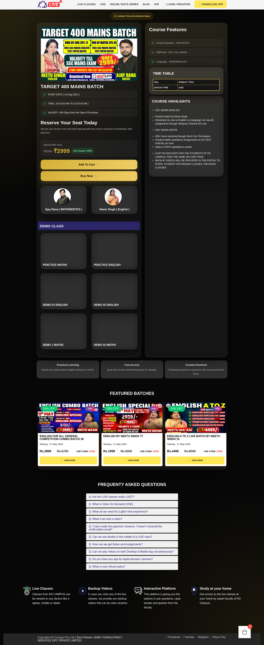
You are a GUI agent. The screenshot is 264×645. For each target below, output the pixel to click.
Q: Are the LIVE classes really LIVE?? (112, 496)
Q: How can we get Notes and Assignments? (116, 544)
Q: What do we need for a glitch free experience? (118, 511)
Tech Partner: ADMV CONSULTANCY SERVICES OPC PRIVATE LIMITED (80, 639)
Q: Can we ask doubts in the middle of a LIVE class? (120, 536)
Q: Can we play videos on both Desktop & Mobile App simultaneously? (131, 551)
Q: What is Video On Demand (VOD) (111, 504)
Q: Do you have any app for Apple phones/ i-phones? (121, 559)
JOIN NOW (68, 460)
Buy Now (89, 176)
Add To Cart (88, 164)
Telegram (203, 637)
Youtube (188, 637)
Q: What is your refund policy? (107, 566)
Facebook (173, 637)
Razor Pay (218, 637)
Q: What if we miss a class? (105, 518)
